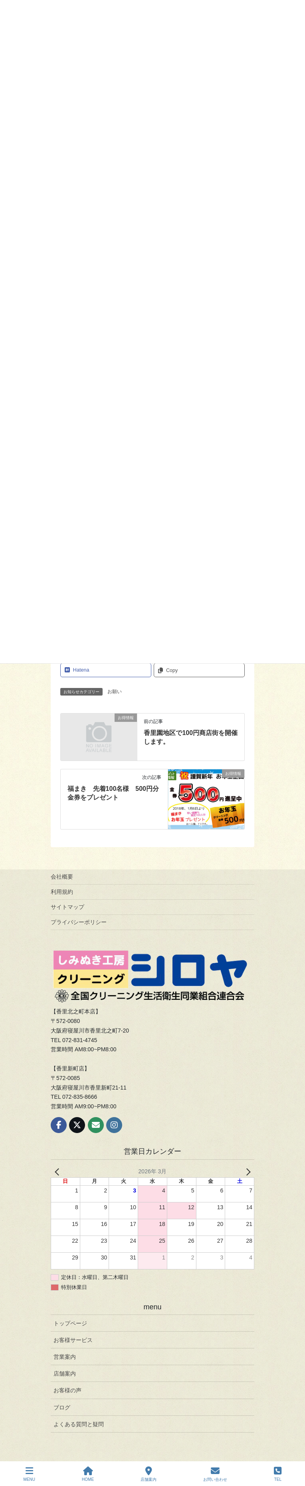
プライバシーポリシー (79, 922)
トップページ (70, 1323)
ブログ (61, 1407)
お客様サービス (73, 1340)
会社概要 (62, 876)
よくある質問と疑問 (78, 1424)
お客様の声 (67, 1390)
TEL (277, 1474)
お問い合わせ (215, 1474)
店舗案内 (64, 1373)
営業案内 (64, 1357)
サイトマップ (67, 907)
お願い (114, 691)
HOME (88, 1474)
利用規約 (62, 892)
